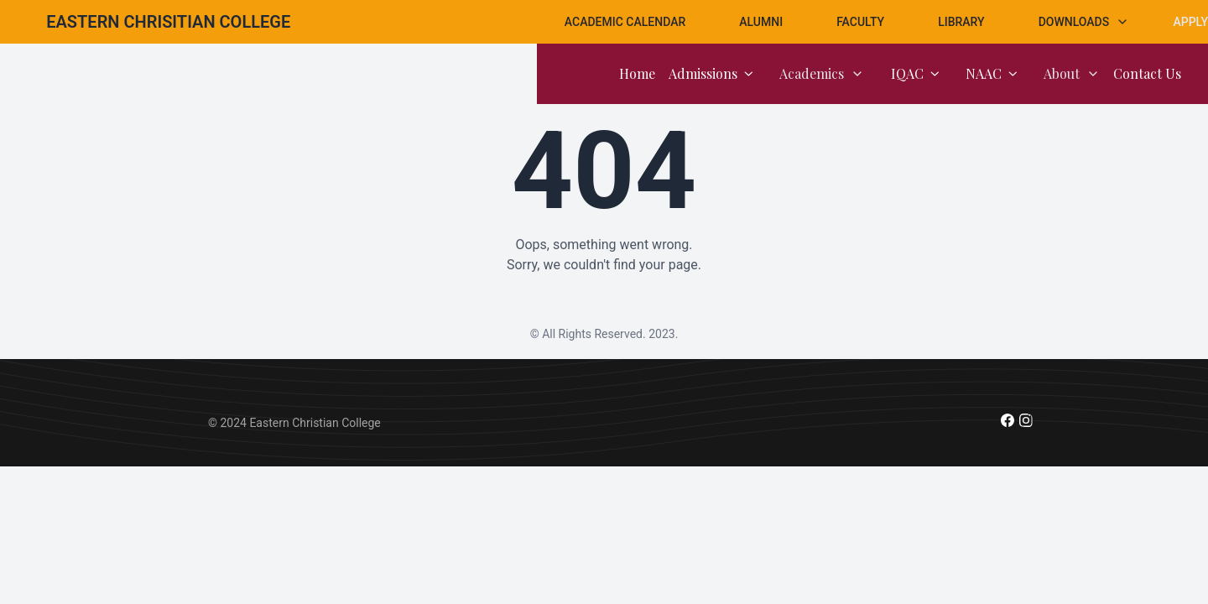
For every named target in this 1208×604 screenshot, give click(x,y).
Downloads (1084, 22)
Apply (1190, 22)
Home (637, 73)
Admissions (710, 73)
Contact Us (1147, 73)
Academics (821, 73)
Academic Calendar (625, 22)
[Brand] (168, 22)
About (1072, 73)
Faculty (860, 22)
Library (961, 22)
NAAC (991, 73)
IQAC (915, 73)
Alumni (761, 22)
